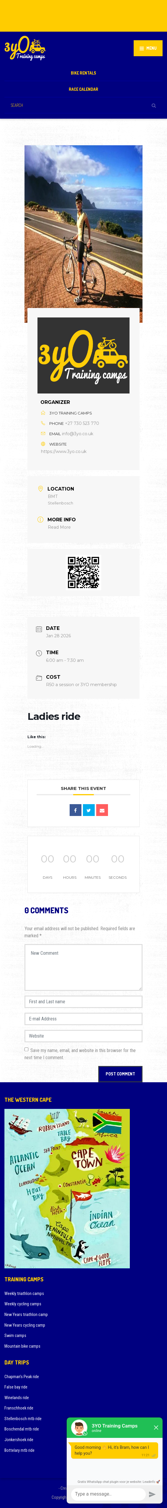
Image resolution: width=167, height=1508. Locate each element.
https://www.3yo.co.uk (63, 451)
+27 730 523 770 (82, 423)
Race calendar (83, 89)
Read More (59, 527)
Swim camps (15, 1335)
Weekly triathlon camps (24, 1293)
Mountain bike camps (22, 1346)
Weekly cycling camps (22, 1303)
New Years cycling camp (24, 1325)
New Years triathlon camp (26, 1314)
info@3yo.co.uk (77, 433)
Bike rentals (83, 72)
